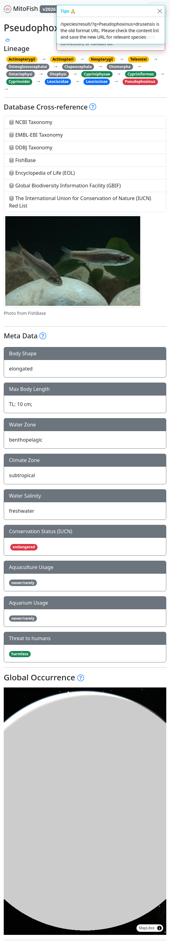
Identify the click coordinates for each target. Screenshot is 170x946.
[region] (85, 811)
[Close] (159, 11)
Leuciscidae (58, 81)
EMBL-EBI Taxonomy (36, 134)
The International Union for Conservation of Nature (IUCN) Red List (80, 202)
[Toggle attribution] (159, 928)
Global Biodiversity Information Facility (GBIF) (65, 185)
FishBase (22, 160)
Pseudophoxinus (140, 81)
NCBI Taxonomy (30, 122)
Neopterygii (102, 59)
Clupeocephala (78, 66)
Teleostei (138, 59)
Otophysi (58, 74)
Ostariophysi (20, 74)
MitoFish (34, 8)
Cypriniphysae (97, 74)
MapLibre (146, 928)
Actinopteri (63, 59)
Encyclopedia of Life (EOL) (42, 172)
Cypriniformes (141, 74)
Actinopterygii (22, 59)
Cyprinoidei (19, 81)
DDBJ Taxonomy (30, 147)
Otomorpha (120, 66)
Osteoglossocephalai (28, 66)
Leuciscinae (96, 81)
